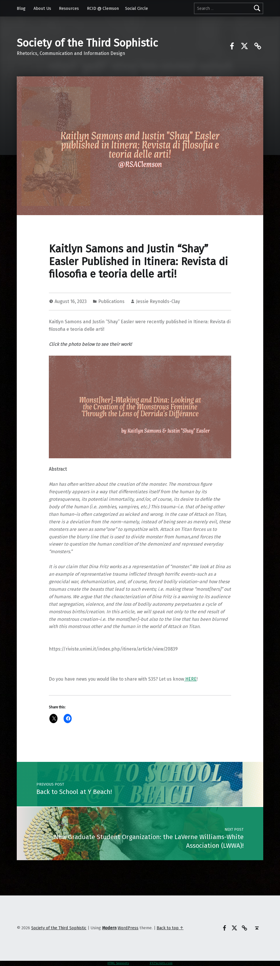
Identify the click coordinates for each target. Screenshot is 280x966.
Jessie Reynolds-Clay (158, 301)
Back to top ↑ (170, 927)
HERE (190, 679)
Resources (69, 8)
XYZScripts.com (161, 963)
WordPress (128, 927)
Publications (111, 301)
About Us (42, 8)
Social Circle (136, 8)
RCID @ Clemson (103, 8)
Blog (21, 8)
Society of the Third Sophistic (87, 43)
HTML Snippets (118, 963)
